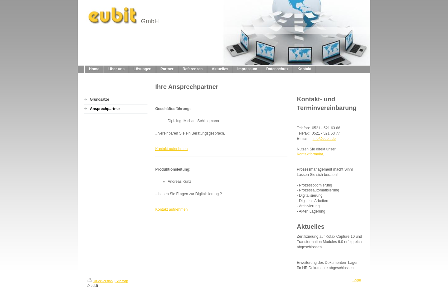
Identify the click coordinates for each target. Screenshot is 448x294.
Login (356, 280)
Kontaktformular (310, 154)
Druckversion (100, 281)
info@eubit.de (324, 138)
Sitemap (121, 281)
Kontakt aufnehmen (171, 149)
